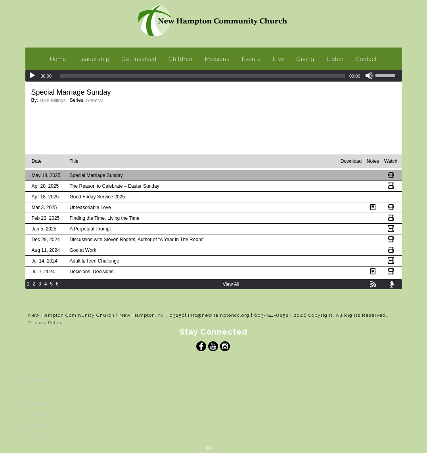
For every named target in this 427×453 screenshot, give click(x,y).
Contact (366, 59)
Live (278, 59)
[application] (213, 76)
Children (181, 59)
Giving (305, 59)
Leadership (94, 59)
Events (251, 59)
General (94, 100)
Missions (217, 59)
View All (231, 284)
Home (58, 59)
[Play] (32, 76)
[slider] (202, 76)
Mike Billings (52, 100)
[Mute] (369, 76)
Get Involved (139, 59)
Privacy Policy (45, 322)
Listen (335, 59)
